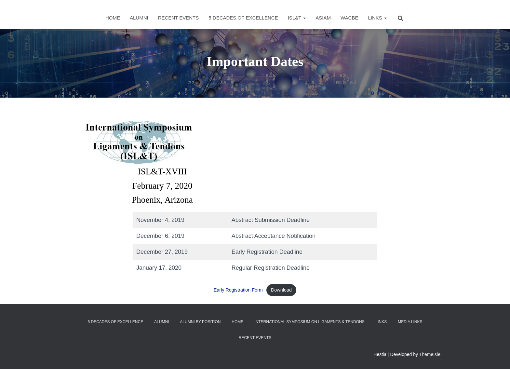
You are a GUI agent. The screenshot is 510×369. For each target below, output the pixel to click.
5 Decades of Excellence (243, 17)
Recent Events (178, 17)
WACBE (349, 17)
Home (112, 17)
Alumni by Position (200, 322)
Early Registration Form (238, 290)
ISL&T (297, 17)
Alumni (139, 17)
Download (281, 290)
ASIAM (323, 17)
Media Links (410, 322)
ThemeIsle (429, 354)
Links (377, 17)
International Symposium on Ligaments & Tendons (309, 322)
